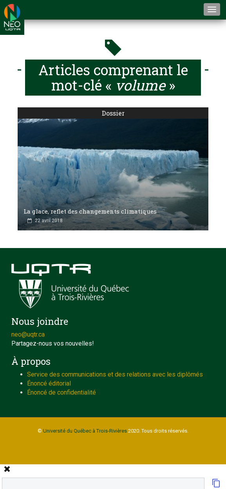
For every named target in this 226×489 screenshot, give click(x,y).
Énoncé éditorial (49, 383)
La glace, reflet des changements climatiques (90, 211)
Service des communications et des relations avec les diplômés (115, 374)
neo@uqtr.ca (28, 334)
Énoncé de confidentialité (61, 392)
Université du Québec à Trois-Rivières (85, 431)
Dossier (113, 113)
